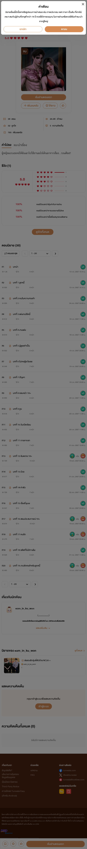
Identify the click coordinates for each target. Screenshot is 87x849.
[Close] (83, 4)
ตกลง (64, 29)
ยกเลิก (23, 29)
